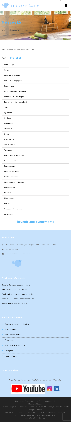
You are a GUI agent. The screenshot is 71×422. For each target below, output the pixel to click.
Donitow (42, 418)
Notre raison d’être (13, 335)
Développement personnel (15, 91)
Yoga (6, 107)
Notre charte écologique (15, 345)
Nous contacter (11, 356)
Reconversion (9, 187)
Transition (8, 150)
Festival (7, 203)
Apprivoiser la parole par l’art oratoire (18, 299)
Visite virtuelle (11, 329)
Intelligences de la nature (15, 182)
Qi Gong (7, 118)
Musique (7, 193)
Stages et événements (11, 30)
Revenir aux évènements (35, 221)
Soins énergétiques (12, 161)
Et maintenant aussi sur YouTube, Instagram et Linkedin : (35, 380)
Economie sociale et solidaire (16, 102)
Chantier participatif (12, 75)
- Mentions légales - (35, 404)
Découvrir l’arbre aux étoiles (17, 324)
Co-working (9, 214)
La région (9, 351)
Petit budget (9, 65)
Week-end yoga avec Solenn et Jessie (17, 294)
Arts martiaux (9, 145)
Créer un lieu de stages (14, 97)
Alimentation (9, 129)
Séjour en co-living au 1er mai (14, 303)
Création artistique (12, 171)
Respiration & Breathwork (14, 155)
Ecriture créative (11, 177)
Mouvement (9, 198)
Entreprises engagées (13, 81)
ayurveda (8, 113)
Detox (6, 134)
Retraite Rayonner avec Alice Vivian (16, 285)
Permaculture (9, 166)
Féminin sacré (10, 86)
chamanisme (9, 139)
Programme (10, 340)
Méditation (8, 123)
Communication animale (14, 209)
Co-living (8, 70)
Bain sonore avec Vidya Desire (14, 289)
